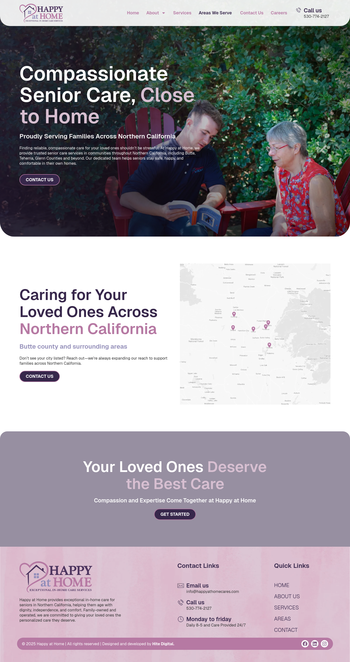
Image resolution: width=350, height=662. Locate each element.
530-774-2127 (316, 16)
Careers (279, 13)
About (156, 13)
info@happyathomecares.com (212, 591)
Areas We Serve (215, 13)
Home (133, 13)
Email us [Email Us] (197, 585)
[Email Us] (298, 10)
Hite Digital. (163, 643)
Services (182, 13)
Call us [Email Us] (313, 10)
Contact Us (251, 13)
